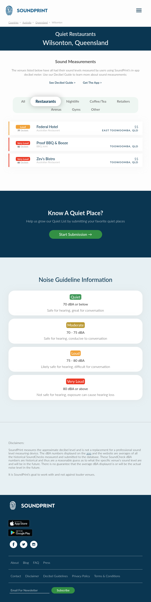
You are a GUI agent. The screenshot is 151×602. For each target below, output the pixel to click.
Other (95, 109)
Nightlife (72, 101)
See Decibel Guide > (62, 82)
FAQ (36, 562)
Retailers (123, 101)
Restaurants (45, 101)
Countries (13, 22)
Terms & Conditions (107, 576)
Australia (27, 22)
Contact (16, 576)
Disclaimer (32, 576)
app (88, 453)
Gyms (76, 109)
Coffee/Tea (98, 101)
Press (46, 562)
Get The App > (92, 82)
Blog (26, 562)
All (23, 101)
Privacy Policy (81, 576)
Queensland (41, 22)
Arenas (56, 109)
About (15, 562)
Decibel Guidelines (55, 576)
